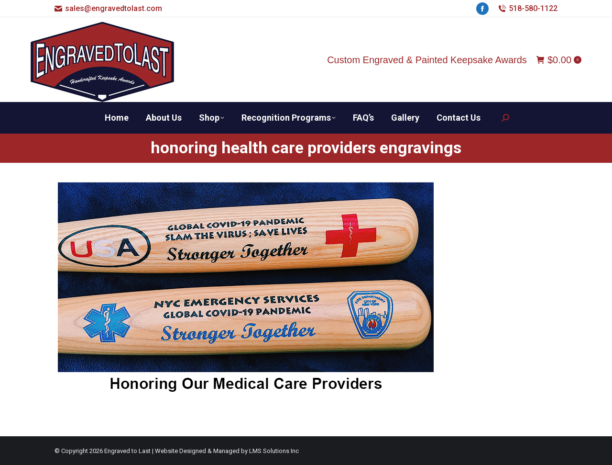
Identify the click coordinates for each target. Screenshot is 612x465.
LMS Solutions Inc (274, 450)
